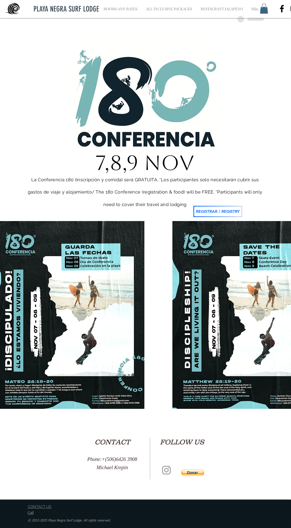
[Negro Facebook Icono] (282, 9)
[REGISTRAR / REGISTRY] (217, 211)
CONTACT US (39, 506)
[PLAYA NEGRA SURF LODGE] (66, 9)
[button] (264, 9)
